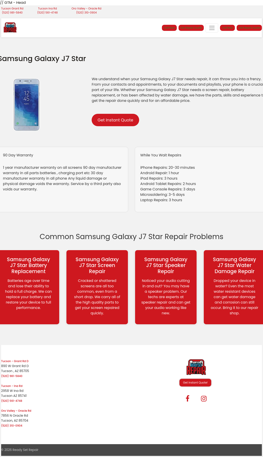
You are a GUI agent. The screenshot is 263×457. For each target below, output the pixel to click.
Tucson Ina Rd (47, 8)
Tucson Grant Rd (12, 8)
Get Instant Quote (115, 120)
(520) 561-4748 (47, 12)
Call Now (169, 28)
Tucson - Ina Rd (12, 386)
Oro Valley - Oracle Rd (86, 8)
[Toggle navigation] (212, 27)
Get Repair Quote (191, 28)
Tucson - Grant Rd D (15, 361)
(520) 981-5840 (12, 12)
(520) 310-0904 (86, 12)
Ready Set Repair (26, 450)
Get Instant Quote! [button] (195, 382)
